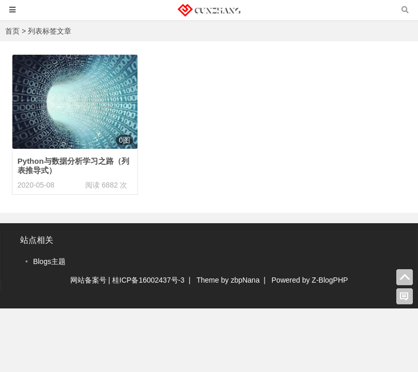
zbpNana (244, 280)
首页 (12, 31)
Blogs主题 (49, 261)
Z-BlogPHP (330, 280)
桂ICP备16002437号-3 (148, 280)
